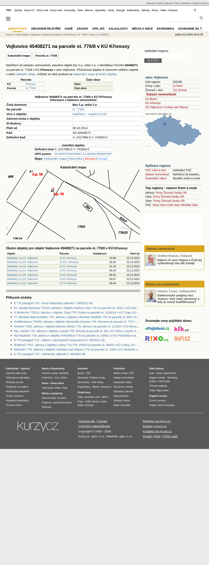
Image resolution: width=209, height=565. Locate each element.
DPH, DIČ (98, 28)
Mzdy (101, 382)
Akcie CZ (29, 10)
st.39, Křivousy (68, 274)
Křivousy (31, 84)
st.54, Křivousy (68, 279)
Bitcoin (89, 10)
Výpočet (25, 368)
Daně (69, 28)
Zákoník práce (121, 396)
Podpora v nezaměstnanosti (56, 402)
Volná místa (56, 383)
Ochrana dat (86, 421)
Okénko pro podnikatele (163, 284)
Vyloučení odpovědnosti (94, 426)
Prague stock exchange (161, 405)
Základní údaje (25, 74)
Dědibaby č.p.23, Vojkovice (22, 279)
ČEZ (88, 373)
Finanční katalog (158, 385)
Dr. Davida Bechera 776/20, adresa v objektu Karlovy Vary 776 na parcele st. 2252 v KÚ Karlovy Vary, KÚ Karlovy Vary (77, 308)
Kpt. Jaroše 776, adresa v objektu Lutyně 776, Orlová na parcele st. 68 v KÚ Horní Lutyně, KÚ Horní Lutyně (77, 331)
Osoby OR (180, 192)
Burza (81, 373)
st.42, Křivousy (68, 257)
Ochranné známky (192, 28)
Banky (45, 368)
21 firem (178, 85)
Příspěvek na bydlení (17, 386)
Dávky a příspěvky (52, 393)
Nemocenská (49, 398)
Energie (120, 10)
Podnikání (119, 368)
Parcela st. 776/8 (46, 55)
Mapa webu (162, 390)
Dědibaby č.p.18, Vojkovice (22, 266)
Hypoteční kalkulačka (17, 400)
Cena (159, 373)
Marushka (75, 158)
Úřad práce (48, 387)
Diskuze (173, 10)
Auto (151, 373)
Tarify (111, 10)
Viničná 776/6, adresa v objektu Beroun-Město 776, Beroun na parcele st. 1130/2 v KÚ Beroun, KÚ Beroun (77, 326)
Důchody (46, 407)
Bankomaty (58, 368)
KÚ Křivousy (153, 103)
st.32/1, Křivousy (69, 262)
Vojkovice (35, 34)
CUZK (103, 114)
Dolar (64, 377)
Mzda (58, 387)
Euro (57, 377)
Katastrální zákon (156, 178)
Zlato (80, 10)
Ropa (80, 401)
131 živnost (180, 90)
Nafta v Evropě (85, 405)
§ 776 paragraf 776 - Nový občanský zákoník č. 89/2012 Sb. (53, 303)
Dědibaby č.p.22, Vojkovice (22, 283)
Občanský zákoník (123, 391)
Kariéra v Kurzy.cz (155, 426)
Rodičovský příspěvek (17, 391)
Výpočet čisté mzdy (16, 373)
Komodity (69, 10)
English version (158, 396)
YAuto (177, 3)
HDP (94, 382)
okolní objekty (107, 74)
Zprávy (18, 10)
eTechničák (164, 381)
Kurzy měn (56, 10)
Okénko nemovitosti (160, 248)
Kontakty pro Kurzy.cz (157, 431)
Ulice (163, 205)
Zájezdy (168, 3)
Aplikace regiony (158, 165)
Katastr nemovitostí (161, 94)
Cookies (102, 421)
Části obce (173, 205)
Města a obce (142, 28)
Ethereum (106, 386)
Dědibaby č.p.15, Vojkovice (22, 257)
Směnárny (47, 377)
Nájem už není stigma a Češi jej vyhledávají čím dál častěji (179, 261)
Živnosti (168, 192)
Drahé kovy (84, 392)
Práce (155, 10)
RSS (157, 436)
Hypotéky (100, 10)
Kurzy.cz (10, 34)
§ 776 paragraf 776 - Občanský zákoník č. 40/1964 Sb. (50, 354)
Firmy (159, 192)
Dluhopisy (83, 377)
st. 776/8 (31, 88)
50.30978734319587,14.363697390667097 (83, 153)
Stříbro (104, 397)
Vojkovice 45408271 (99, 34)
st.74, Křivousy (68, 283)
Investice (83, 368)
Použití (147, 436)
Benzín (96, 401)
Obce (156, 205)
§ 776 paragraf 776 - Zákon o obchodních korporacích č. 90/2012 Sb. (59, 340)
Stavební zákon (121, 400)
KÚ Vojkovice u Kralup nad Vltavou (166, 107)
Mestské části (189, 205)
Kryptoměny (84, 386)
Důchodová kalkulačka (18, 377)
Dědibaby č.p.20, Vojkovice (22, 274)
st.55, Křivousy (68, 270)
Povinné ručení (14, 405)
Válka (163, 10)
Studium (205, 3)
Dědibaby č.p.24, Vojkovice (22, 270)
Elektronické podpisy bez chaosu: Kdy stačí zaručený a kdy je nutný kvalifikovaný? (178, 299)
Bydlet (196, 3)
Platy (64, 387)
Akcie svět (42, 10)
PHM (88, 401)
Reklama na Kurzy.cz (157, 421)
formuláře (125, 405)
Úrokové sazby (49, 373)
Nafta (104, 401)
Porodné (61, 398)
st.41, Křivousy (68, 266)
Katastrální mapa (19, 55)
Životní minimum (14, 396)
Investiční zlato (92, 397)
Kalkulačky (118, 28)
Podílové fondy (97, 377)
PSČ (131, 373)
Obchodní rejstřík (154, 3)
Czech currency (157, 400)
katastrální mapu (84, 74)
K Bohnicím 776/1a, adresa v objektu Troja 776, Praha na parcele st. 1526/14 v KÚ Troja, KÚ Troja (77, 312)
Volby (152, 390)
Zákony (145, 10)
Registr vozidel (157, 377)
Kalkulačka (133, 10)
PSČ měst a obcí (155, 170)
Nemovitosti (22, 34)
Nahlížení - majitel (85, 114)
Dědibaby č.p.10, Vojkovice (22, 262)
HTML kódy (170, 436)
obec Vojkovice (156, 77)
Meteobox (186, 3)
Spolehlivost (169, 373)
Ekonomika (165, 28)
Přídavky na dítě (14, 382)
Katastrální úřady (122, 382)
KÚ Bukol (151, 99)
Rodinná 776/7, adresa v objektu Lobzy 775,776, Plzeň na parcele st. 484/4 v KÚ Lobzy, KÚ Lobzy (77, 345)
